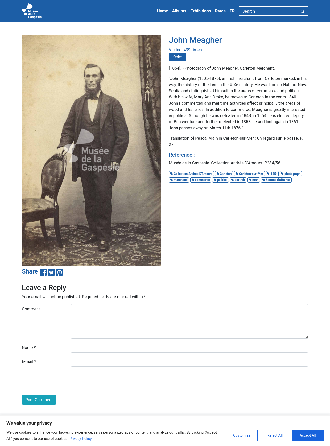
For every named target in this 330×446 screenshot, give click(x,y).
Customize (241, 435)
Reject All (275, 435)
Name (29, 347)
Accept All (308, 435)
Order (177, 57)
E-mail (29, 361)
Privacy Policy (80, 438)
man (254, 180)
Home (162, 11)
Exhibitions (200, 11)
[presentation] (61, 381)
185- (272, 174)
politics (220, 180)
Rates (220, 11)
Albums (179, 11)
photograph (290, 174)
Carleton (224, 174)
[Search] (268, 11)
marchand (179, 180)
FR (232, 11)
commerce (201, 180)
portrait (238, 180)
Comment (31, 309)
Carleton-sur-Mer (249, 174)
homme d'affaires (276, 180)
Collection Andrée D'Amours (191, 174)
